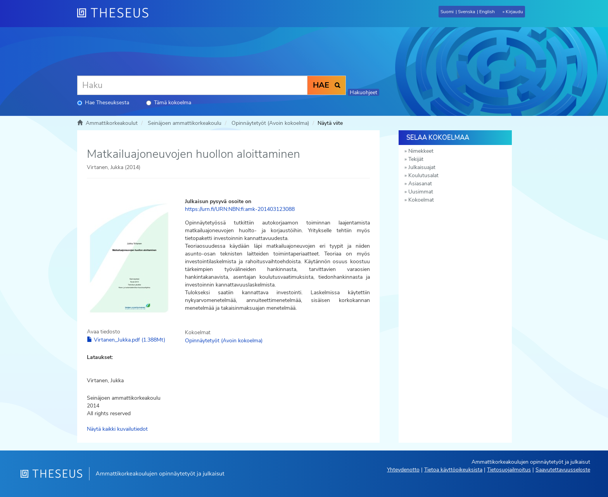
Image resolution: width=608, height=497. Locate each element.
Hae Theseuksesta (103, 102)
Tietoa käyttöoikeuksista (453, 469)
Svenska (466, 12)
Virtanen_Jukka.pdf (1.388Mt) (126, 339)
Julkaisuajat (421, 167)
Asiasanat (420, 183)
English (487, 12)
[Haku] (192, 85)
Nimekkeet (421, 151)
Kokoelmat (421, 200)
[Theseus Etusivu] (116, 13)
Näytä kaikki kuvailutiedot (117, 429)
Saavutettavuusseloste (562, 469)
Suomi (447, 12)
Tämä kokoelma (168, 102)
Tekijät (415, 159)
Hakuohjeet (363, 92)
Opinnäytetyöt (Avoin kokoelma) (270, 123)
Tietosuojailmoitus (509, 469)
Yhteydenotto (403, 469)
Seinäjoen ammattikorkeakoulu (184, 123)
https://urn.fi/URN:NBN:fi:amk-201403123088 (240, 209)
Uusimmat (420, 191)
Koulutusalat (423, 175)
